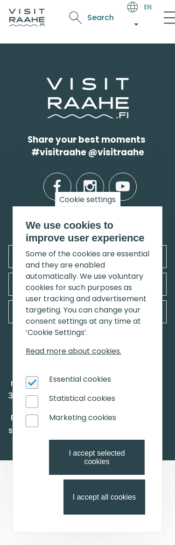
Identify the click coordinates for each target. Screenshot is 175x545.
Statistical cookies (82, 398)
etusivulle (47, 83)
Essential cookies (80, 379)
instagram (90, 179)
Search (100, 17)
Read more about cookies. (73, 351)
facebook (57, 179)
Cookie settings (87, 199)
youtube (122, 179)
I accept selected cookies (97, 457)
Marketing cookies (82, 417)
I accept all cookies (104, 497)
